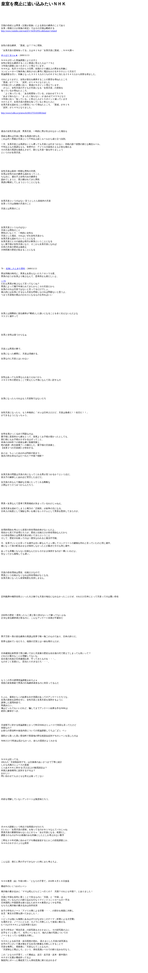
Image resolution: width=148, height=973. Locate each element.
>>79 (3, 281)
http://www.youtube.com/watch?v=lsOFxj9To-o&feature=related (29, 31)
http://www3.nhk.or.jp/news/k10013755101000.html (23, 113)
